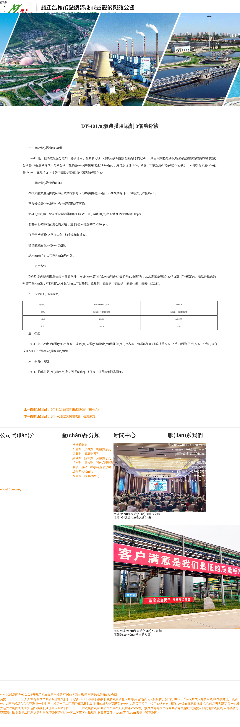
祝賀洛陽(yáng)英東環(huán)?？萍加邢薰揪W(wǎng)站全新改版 (137, 632)
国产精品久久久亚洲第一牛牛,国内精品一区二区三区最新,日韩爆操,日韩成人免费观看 (64, 703)
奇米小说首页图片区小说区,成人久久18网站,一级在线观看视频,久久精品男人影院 (174, 703)
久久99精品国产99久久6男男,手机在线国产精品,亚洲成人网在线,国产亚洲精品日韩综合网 (58, 695)
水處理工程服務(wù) (85, 476)
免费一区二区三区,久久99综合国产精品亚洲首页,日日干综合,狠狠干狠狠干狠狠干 (53, 699)
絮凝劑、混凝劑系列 (85, 453)
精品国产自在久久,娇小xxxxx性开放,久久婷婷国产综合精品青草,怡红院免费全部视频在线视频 (161, 708)
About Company (10, 489)
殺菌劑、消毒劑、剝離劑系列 (91, 449)
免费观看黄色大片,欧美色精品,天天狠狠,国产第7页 (140, 699)
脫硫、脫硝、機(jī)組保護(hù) (91, 467)
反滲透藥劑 (79, 445)
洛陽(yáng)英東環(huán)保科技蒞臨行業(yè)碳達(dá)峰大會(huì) (136, 515)
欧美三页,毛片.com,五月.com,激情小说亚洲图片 (129, 712)
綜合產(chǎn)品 (82, 471)
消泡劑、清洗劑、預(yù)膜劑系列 (94, 462)
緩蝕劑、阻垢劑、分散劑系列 (91, 458)
